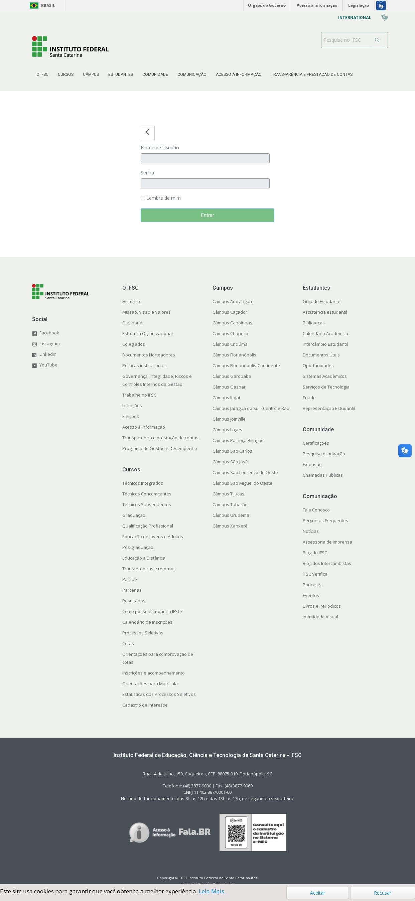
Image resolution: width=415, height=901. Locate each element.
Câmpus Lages (227, 430)
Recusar (382, 893)
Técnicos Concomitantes (146, 494)
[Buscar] (377, 40)
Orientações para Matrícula (150, 684)
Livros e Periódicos (322, 606)
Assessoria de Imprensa (327, 542)
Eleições (130, 416)
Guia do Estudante (321, 301)
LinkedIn (47, 354)
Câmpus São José (230, 462)
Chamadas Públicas (323, 475)
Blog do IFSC (315, 553)
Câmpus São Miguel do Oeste (242, 483)
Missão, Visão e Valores (146, 312)
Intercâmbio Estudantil (325, 344)
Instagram (49, 343)
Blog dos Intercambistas (327, 563)
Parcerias (132, 590)
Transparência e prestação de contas (160, 438)
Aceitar (317, 893)
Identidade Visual (320, 617)
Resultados (133, 601)
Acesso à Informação (143, 427)
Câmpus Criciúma (230, 344)
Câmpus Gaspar (229, 387)
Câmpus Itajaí (226, 398)
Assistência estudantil (325, 312)
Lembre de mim (161, 198)
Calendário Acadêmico (325, 333)
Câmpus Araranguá (232, 301)
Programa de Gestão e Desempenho (159, 448)
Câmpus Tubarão (230, 504)
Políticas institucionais (144, 365)
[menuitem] (42, 74)
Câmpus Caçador (230, 312)
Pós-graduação (137, 547)
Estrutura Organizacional (147, 333)
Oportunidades (318, 365)
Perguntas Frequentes (325, 520)
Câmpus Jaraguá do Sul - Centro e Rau (251, 408)
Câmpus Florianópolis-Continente (246, 365)
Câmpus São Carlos (232, 451)
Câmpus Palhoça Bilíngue (238, 440)
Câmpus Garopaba (232, 376)
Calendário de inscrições (147, 622)
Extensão (312, 464)
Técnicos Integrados (142, 483)
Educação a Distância (143, 558)
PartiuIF (129, 579)
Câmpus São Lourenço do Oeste (245, 472)
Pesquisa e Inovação (324, 454)
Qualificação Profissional (147, 526)
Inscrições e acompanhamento (153, 673)
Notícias (311, 531)
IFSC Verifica (315, 574)
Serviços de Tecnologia (326, 387)
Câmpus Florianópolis (234, 355)
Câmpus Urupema (231, 515)
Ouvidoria (132, 323)
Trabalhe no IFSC (139, 395)
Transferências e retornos (149, 569)
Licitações (132, 406)
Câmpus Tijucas (228, 494)
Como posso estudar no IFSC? (152, 611)
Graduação (133, 515)
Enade (309, 398)
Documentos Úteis (321, 355)
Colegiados (133, 344)
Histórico (131, 301)
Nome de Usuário (160, 147)
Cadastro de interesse (145, 705)
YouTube (48, 365)
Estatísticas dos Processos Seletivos (159, 694)
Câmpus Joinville (229, 419)
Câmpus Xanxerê (230, 526)
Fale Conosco (316, 510)
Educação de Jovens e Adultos (152, 537)
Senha (147, 172)
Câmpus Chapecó (230, 333)
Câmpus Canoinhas (232, 323)
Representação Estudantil (329, 408)
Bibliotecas (314, 323)
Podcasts (312, 585)
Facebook (49, 333)
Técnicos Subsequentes (146, 504)
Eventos (311, 595)
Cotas (128, 643)
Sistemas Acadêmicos (325, 376)
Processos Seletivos (142, 633)
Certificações (316, 443)
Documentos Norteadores (148, 355)
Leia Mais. (212, 891)
